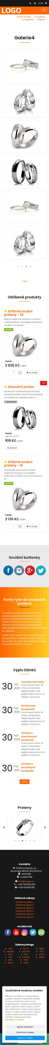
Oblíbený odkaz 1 (24, 902)
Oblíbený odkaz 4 (24, 911)
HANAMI (10, 951)
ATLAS (41, 954)
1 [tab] (14, 841)
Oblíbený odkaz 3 (24, 908)
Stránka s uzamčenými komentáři (29, 736)
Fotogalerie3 (28, 19)
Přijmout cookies (25, 1038)
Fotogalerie (39, 16)
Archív (24, 781)
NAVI (26, 954)
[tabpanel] (24, 827)
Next (45, 827)
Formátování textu (32, 682)
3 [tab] (22, 841)
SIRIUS (10, 962)
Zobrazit (12, 448)
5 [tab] (30, 841)
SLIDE (10, 954)
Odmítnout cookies (25, 1032)
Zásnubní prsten (21, 387)
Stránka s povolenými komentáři (28, 767)
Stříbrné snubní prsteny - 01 (18, 464)
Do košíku (32, 372)
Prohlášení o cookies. (14, 1019)
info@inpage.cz (26, 881)
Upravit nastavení (25, 1027)
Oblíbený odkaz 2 (24, 905)
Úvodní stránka (24, 16)
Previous (4, 827)
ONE (10, 957)
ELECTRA (26, 951)
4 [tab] (26, 841)
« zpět (24, 281)
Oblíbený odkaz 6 (25, 917)
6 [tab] (34, 841)
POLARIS (26, 957)
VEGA (25, 959)
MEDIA (41, 957)
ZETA (41, 951)
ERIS (10, 959)
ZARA (25, 962)
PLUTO (26, 948)
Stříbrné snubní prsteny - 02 (18, 313)
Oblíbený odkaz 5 (25, 914)
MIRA (41, 948)
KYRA (10, 948)
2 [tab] (18, 841)
